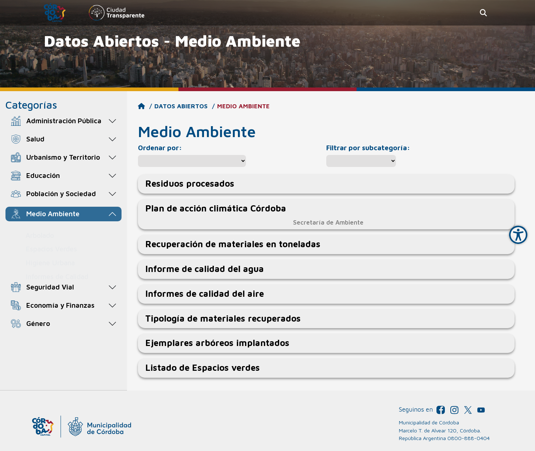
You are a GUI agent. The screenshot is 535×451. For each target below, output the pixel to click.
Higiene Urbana (50, 255)
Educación (43, 175)
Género (38, 323)
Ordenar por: (160, 147)
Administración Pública (63, 120)
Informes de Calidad (57, 269)
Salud (35, 139)
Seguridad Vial (50, 287)
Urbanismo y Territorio (63, 157)
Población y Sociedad (61, 193)
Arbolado (40, 228)
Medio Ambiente (53, 213)
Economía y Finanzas (60, 305)
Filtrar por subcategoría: (368, 147)
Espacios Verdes (51, 241)
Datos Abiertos (181, 106)
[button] (483, 13)
